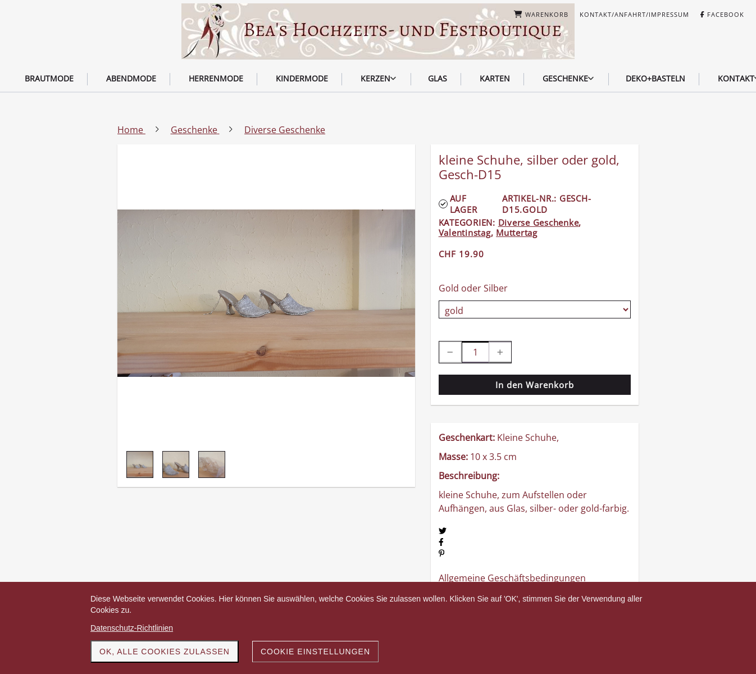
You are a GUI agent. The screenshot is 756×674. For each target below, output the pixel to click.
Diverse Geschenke (538, 222)
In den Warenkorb (534, 384)
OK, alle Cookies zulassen (164, 651)
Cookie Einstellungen (315, 651)
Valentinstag (465, 232)
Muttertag (517, 232)
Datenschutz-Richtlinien (131, 627)
